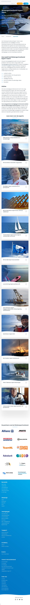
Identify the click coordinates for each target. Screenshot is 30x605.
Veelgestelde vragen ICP (6, 571)
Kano (3, 504)
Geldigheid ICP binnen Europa (7, 568)
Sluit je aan (19, 3)
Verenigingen (4, 585)
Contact (3, 578)
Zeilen (3, 499)
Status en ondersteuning (6, 535)
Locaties (3, 537)
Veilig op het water (5, 490)
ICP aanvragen (5, 561)
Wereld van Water (5, 546)
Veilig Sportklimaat (5, 523)
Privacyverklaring (5, 588)
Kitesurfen (3, 502)
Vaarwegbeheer (5, 487)
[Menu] (27, 7)
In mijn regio (4, 492)
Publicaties (4, 581)
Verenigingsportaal (5, 515)
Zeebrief (3, 569)
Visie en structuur (5, 532)
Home (3, 36)
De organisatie (4, 580)
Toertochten (4, 485)
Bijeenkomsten (4, 524)
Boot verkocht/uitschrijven (7, 566)
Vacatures (4, 583)
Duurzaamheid (5, 489)
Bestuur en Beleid (5, 518)
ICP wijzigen (4, 563)
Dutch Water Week (5, 554)
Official (3, 544)
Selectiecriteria (4, 534)
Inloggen (26, 3)
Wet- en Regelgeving (6, 521)
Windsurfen (4, 501)
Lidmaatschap (5, 513)
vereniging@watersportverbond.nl (10, 64)
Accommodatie (5, 516)
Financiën (3, 520)
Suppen (3, 506)
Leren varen (4, 484)
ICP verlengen (4, 564)
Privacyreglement (5, 589)
